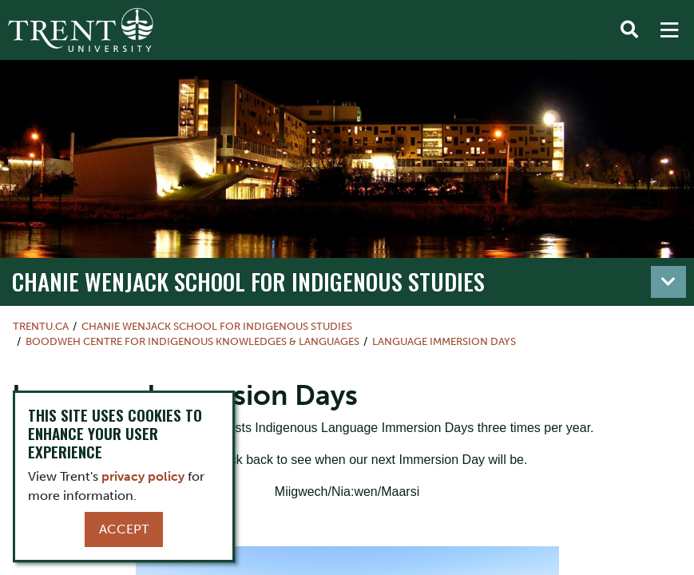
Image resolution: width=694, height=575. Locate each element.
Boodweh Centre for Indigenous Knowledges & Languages (192, 341)
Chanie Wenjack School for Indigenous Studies (248, 281)
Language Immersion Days (444, 341)
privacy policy (142, 476)
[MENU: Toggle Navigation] (669, 30)
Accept (124, 529)
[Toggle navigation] (668, 282)
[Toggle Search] (629, 30)
